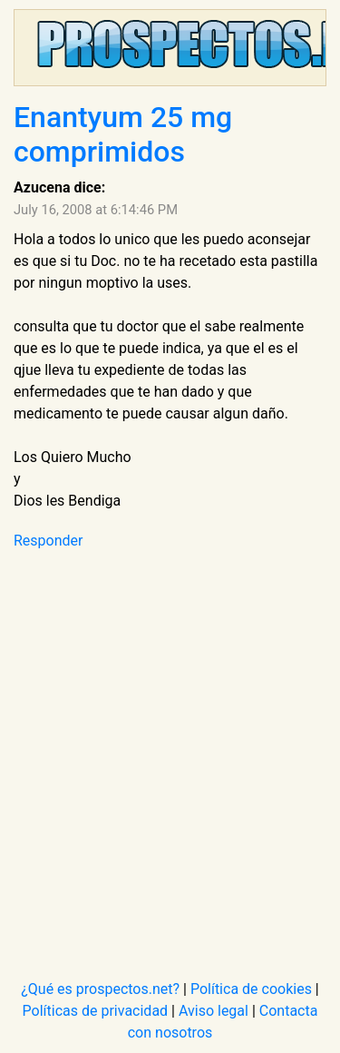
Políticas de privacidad (96, 1010)
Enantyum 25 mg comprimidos (123, 134)
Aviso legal (213, 1010)
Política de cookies (251, 989)
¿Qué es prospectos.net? (100, 989)
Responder (48, 540)
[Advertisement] (170, 754)
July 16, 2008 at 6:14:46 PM (96, 210)
